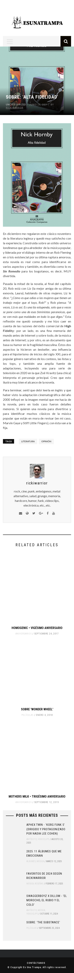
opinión (46, 441)
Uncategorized (16, 104)
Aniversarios (23, 633)
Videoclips (43, 839)
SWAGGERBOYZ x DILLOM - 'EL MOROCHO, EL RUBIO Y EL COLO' (46, 900)
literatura (28, 441)
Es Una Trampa (32, 967)
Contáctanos (36, 963)
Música (40, 861)
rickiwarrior (14, 107)
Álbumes (31, 861)
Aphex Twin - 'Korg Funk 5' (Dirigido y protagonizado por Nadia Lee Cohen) (45, 829)
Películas (27, 715)
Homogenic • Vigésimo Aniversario (37, 628)
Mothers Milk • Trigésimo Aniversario (37, 796)
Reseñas (39, 883)
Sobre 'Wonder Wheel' (37, 709)
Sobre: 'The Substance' (43, 922)
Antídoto (31, 839)
